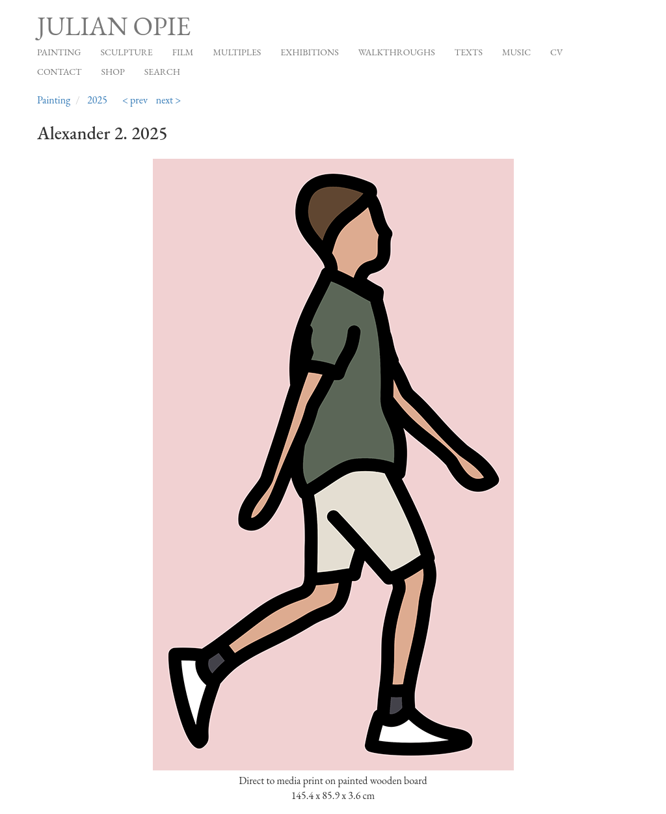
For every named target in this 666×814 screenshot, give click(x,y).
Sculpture (126, 52)
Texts (469, 52)
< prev (135, 100)
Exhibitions (309, 52)
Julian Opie (114, 26)
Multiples (237, 52)
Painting (59, 52)
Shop (113, 71)
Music (516, 52)
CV (556, 52)
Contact (59, 71)
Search (162, 71)
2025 (97, 100)
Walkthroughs (396, 52)
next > (168, 100)
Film (183, 52)
